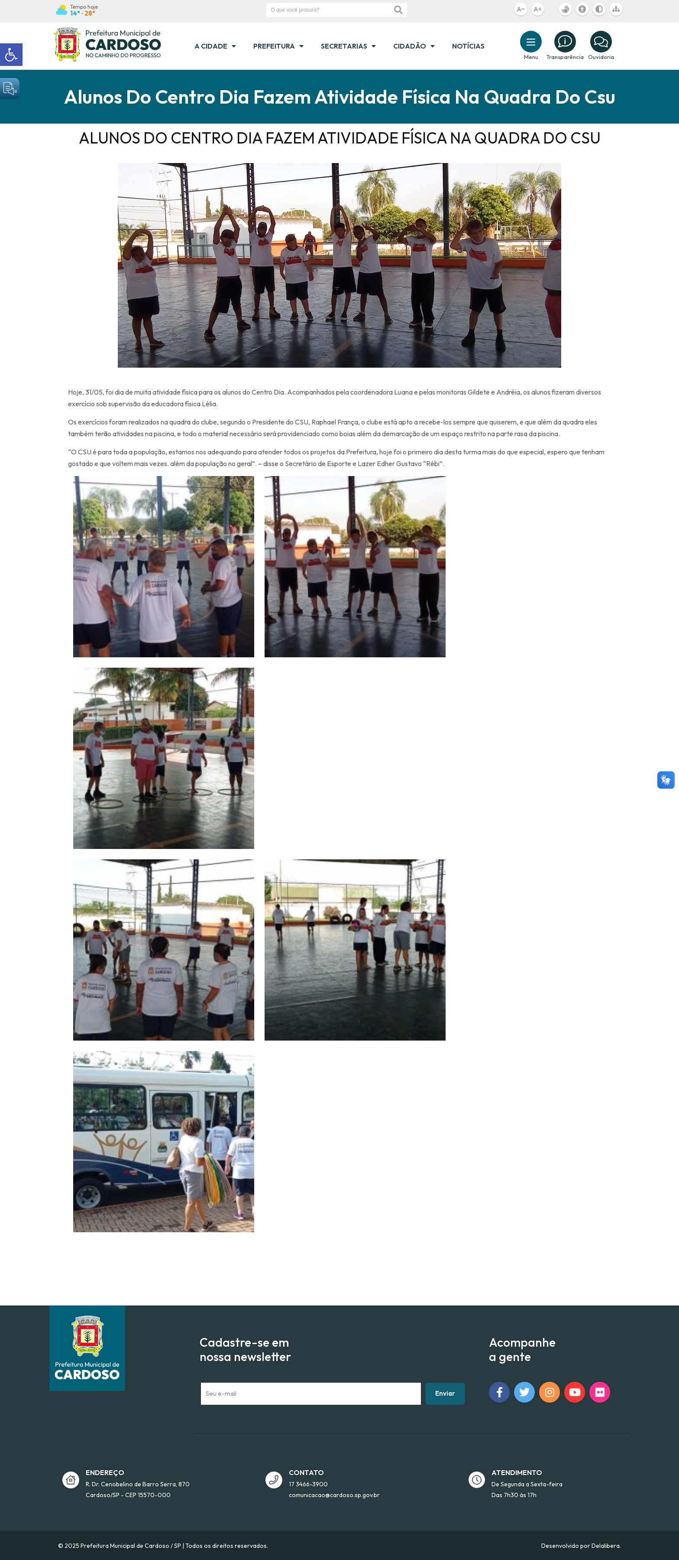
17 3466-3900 (308, 1484)
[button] (11, 54)
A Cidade (215, 46)
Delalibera (606, 1546)
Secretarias (348, 46)
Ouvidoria (601, 56)
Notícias (468, 46)
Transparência (565, 56)
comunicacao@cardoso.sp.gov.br (334, 1495)
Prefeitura (278, 46)
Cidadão (414, 46)
